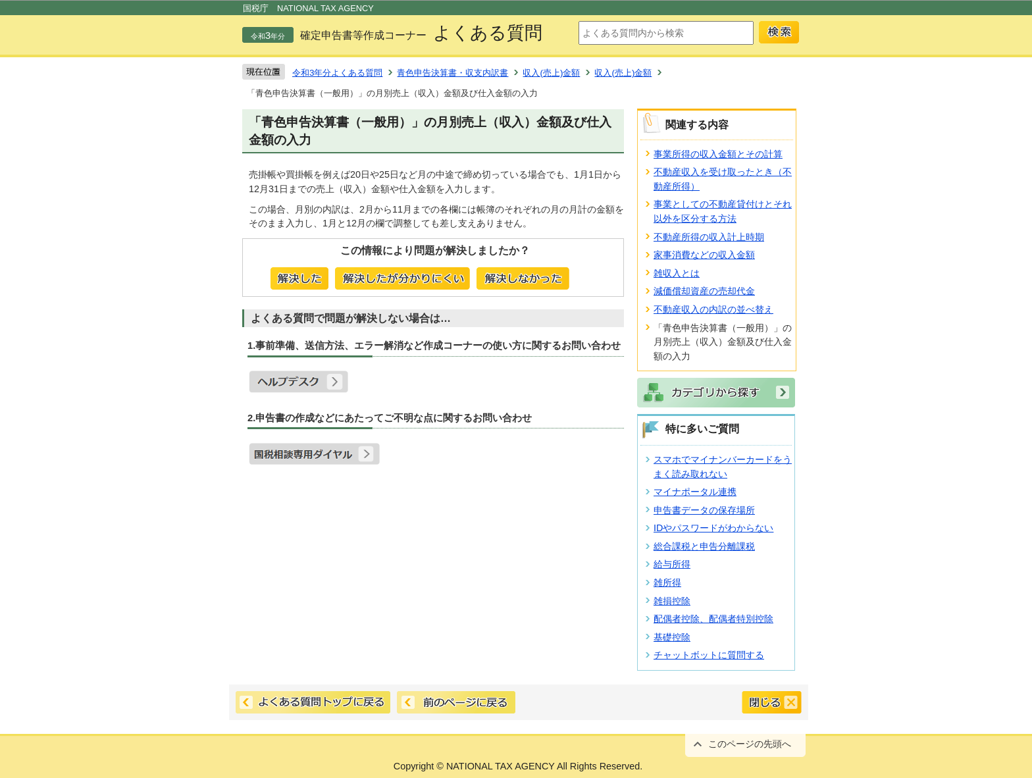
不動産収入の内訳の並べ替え (713, 309)
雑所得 (667, 582)
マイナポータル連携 (695, 491)
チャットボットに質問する (709, 655)
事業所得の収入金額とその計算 (718, 154)
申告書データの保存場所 (704, 510)
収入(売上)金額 (551, 73)
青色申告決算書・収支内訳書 (452, 73)
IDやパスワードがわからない (713, 528)
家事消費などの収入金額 (704, 254)
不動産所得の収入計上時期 (709, 237)
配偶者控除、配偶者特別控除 (713, 618)
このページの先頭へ (749, 744)
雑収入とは (677, 273)
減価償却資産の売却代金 (704, 291)
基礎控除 (672, 637)
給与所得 (672, 564)
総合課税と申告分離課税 (704, 546)
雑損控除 (672, 601)
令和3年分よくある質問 (337, 73)
